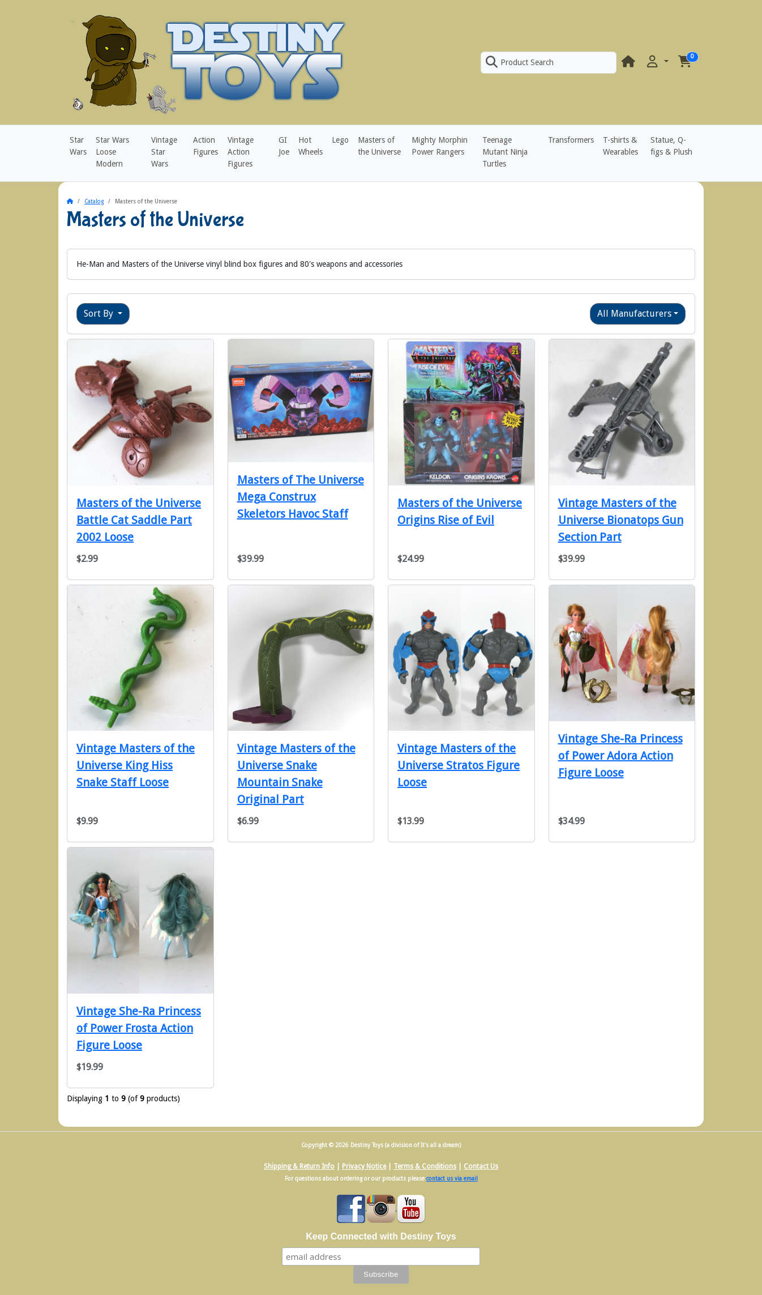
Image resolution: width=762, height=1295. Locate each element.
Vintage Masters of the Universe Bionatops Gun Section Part (620, 520)
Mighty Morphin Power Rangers (440, 145)
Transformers (571, 139)
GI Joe (284, 145)
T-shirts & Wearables (620, 145)
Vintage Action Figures (241, 151)
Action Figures (205, 145)
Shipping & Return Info (299, 1166)
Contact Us (481, 1166)
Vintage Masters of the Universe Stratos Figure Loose (458, 765)
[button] (656, 62)
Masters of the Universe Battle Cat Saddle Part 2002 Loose (138, 520)
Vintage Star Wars (164, 151)
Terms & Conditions (424, 1166)
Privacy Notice (364, 1166)
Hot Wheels (310, 145)
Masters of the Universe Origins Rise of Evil (459, 511)
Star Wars (78, 145)
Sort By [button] (99, 313)
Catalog (94, 201)
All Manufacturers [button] (634, 313)
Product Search (520, 62)
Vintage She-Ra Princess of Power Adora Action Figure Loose (620, 755)
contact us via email (452, 1178)
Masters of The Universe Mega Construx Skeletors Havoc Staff (300, 497)
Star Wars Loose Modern (112, 151)
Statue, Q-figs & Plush (671, 145)
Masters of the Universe (379, 145)
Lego (340, 139)
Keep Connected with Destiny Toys (381, 1236)
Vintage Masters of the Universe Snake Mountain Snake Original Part (296, 774)
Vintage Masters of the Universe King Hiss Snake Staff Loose (135, 765)
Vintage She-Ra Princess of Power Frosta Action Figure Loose (138, 1028)
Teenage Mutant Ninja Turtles (505, 151)
